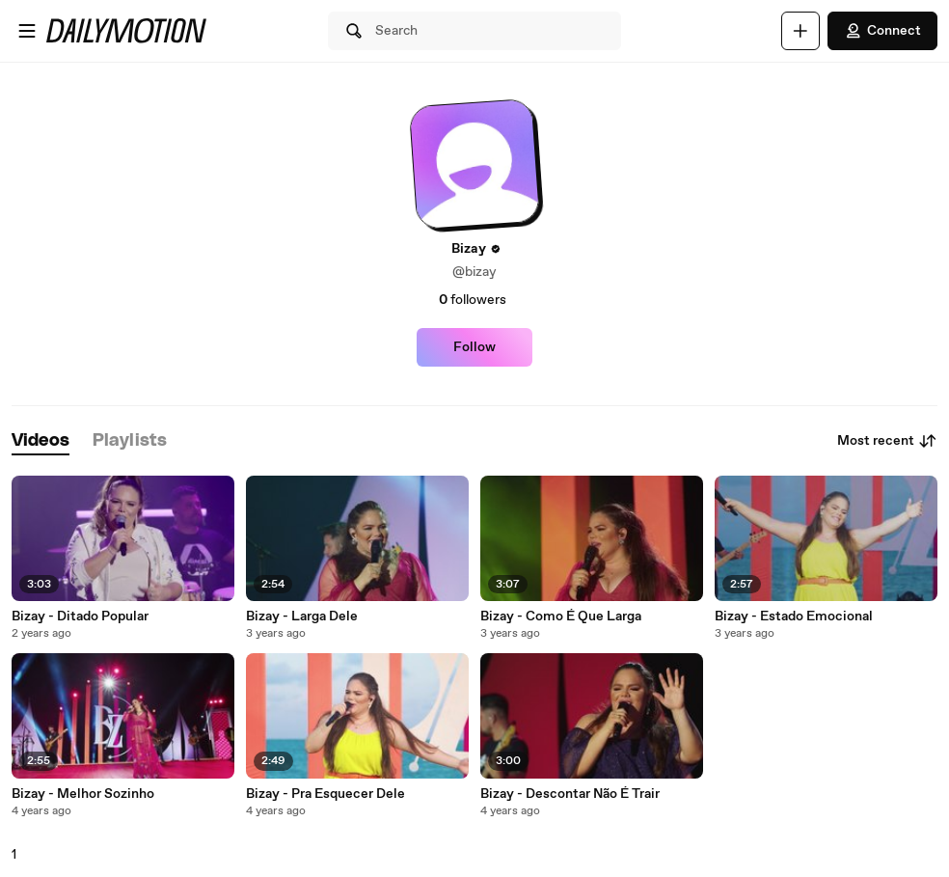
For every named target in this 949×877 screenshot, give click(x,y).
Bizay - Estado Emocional (794, 616)
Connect (882, 31)
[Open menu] (27, 31)
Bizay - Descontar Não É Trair (570, 794)
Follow (474, 347)
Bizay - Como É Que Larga (560, 616)
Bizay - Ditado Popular (80, 616)
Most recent (887, 441)
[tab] (40, 441)
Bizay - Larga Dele (302, 616)
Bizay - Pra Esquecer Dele (325, 794)
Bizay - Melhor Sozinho (83, 794)
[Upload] (800, 31)
